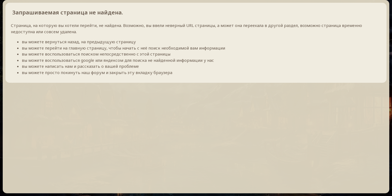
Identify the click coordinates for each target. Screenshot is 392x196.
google (87, 60)
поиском (90, 54)
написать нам (59, 66)
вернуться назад (62, 41)
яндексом (113, 60)
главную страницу (87, 48)
